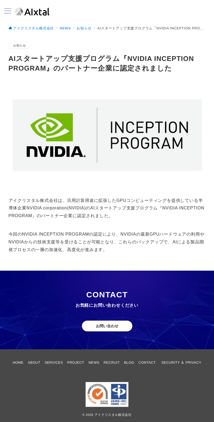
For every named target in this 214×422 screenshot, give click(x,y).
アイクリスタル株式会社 (113, 414)
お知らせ (19, 45)
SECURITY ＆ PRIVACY (181, 362)
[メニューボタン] (7, 11)
